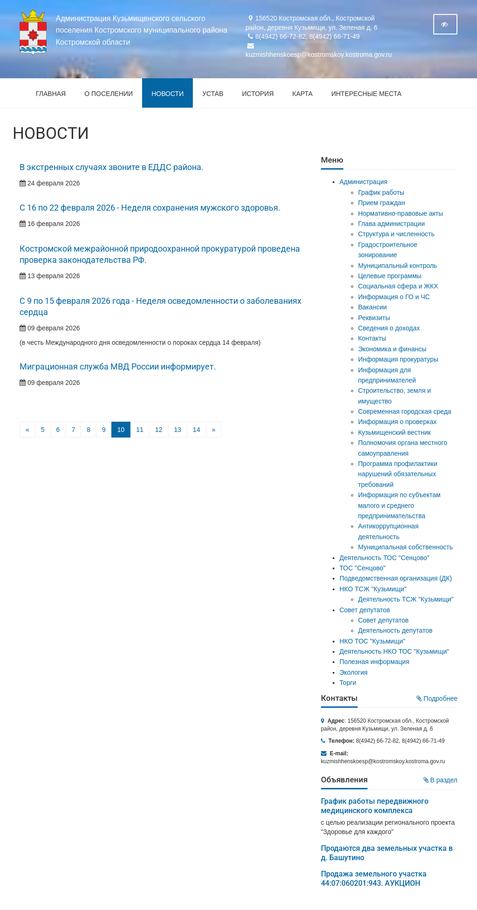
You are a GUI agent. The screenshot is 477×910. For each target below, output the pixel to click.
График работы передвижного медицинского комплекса (375, 806)
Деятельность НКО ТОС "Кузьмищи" (394, 651)
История (258, 93)
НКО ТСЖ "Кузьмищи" (373, 589)
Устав (212, 93)
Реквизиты (374, 318)
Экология (354, 672)
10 (121, 429)
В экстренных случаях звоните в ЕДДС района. (112, 167)
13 (178, 429)
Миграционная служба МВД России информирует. (118, 366)
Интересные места (366, 93)
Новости (167, 93)
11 (139, 429)
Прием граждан (381, 202)
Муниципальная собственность (405, 547)
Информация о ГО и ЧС (394, 297)
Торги (348, 682)
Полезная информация (374, 661)
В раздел (440, 780)
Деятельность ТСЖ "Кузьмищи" (406, 599)
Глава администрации (391, 223)
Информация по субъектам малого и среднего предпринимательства (399, 505)
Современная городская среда (404, 411)
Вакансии (372, 307)
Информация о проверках (397, 421)
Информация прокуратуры (398, 359)
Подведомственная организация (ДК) (396, 578)
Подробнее (436, 698)
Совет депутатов (365, 610)
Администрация (364, 181)
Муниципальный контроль (397, 265)
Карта (303, 93)
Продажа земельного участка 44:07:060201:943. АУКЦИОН (374, 878)
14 (196, 429)
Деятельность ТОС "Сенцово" (384, 557)
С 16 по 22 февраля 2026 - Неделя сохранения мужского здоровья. (150, 207)
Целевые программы (390, 276)
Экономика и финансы (392, 349)
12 (159, 429)
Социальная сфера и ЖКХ (398, 286)
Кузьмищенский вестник (394, 432)
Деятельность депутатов (395, 630)
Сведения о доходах (389, 328)
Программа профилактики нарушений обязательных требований (397, 474)
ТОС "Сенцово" (363, 568)
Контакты (372, 338)
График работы (381, 192)
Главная (51, 93)
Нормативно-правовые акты (400, 213)
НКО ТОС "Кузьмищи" (372, 641)
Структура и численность (396, 234)
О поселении (108, 93)
